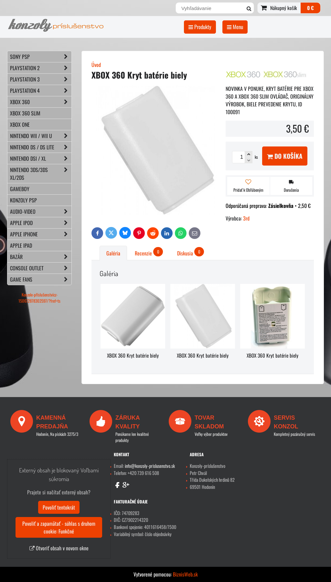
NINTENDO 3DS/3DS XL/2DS (40, 173)
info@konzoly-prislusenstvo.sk (150, 465)
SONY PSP (40, 56)
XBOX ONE (20, 124)
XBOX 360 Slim (25, 113)
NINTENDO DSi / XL (40, 158)
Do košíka (285, 156)
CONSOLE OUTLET (40, 268)
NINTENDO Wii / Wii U (40, 135)
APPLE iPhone (40, 234)
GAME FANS (40, 279)
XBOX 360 (40, 101)
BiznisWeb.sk (185, 574)
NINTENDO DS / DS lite (40, 147)
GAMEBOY (19, 189)
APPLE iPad (21, 245)
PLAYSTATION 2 (40, 67)
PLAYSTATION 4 (40, 90)
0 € (310, 7)
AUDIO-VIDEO (40, 211)
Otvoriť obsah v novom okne (59, 548)
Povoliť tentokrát (59, 507)
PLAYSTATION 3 (40, 79)
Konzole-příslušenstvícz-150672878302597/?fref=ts (39, 298)
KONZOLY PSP (23, 200)
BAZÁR (40, 256)
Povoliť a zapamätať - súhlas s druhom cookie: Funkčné (58, 527)
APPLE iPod (40, 222)
